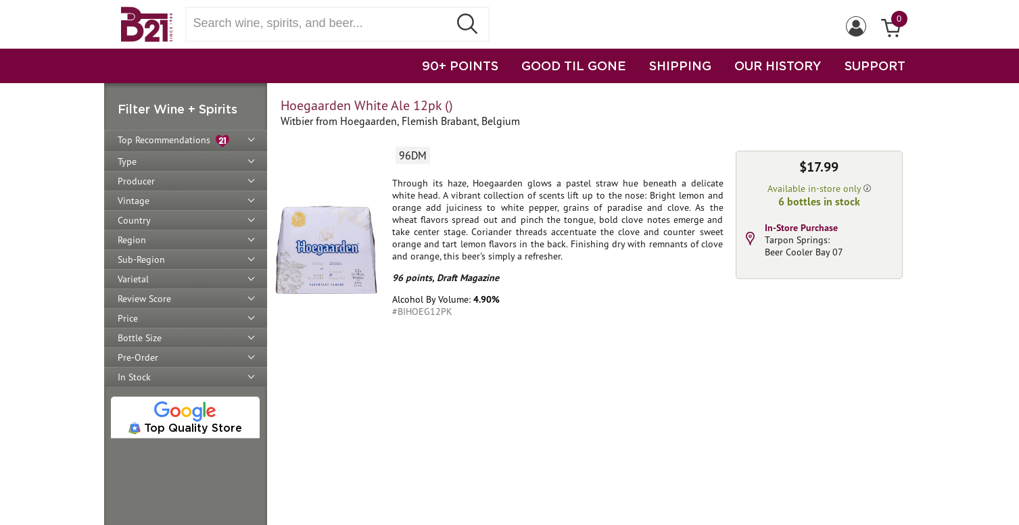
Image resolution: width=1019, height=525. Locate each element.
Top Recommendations (173, 141)
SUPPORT (875, 65)
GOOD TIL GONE (573, 65)
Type (127, 161)
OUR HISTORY (778, 65)
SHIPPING (680, 65)
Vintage (133, 201)
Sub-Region (141, 259)
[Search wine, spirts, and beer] (322, 23)
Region (132, 240)
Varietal (133, 279)
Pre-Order (138, 357)
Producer (136, 181)
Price (128, 318)
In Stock (134, 377)
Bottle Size (140, 338)
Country (134, 220)
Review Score (144, 299)
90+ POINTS (460, 65)
